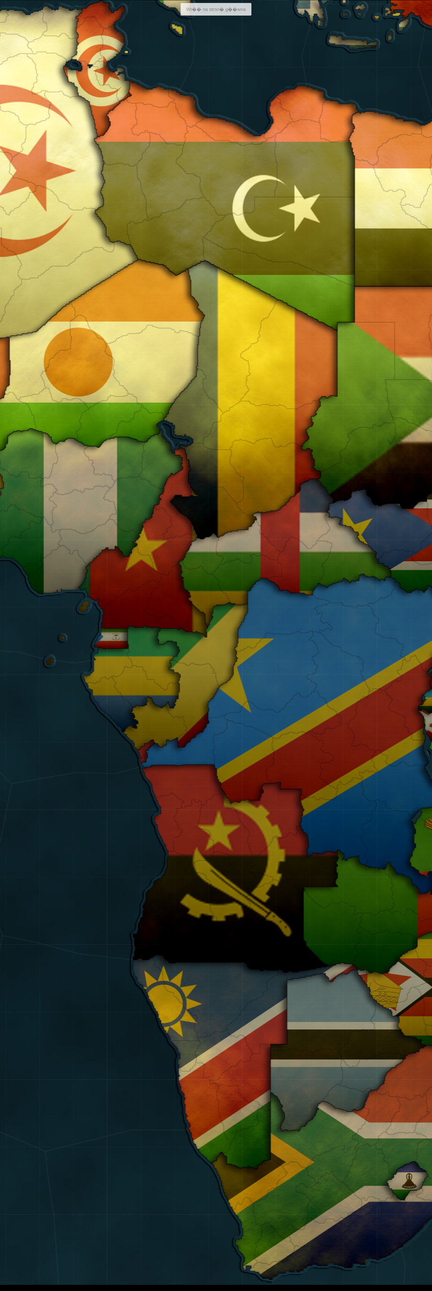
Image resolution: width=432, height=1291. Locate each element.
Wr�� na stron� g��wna (216, 9)
